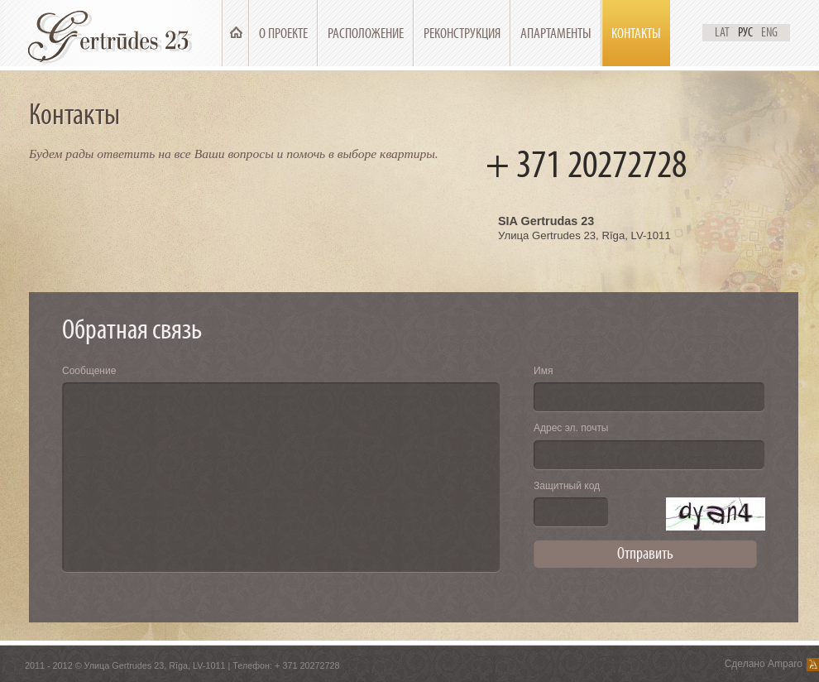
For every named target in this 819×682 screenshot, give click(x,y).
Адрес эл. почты (571, 428)
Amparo (785, 664)
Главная (235, 33)
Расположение (366, 33)
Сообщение (89, 371)
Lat (722, 32)
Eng (769, 32)
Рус (745, 32)
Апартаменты (556, 33)
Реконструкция (462, 33)
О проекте (283, 33)
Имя (543, 371)
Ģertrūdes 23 (113, 33)
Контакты (636, 33)
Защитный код (567, 486)
